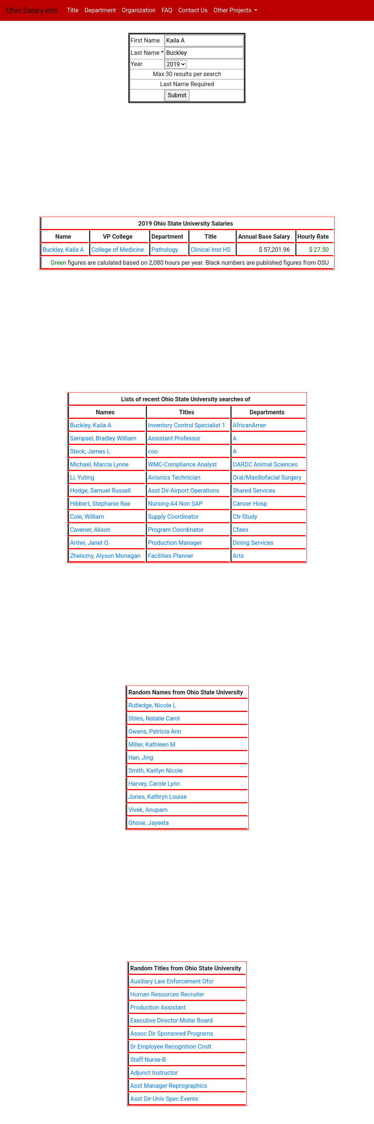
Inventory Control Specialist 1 (187, 425)
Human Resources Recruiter (167, 994)
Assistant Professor (174, 438)
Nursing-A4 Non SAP (175, 503)
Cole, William (87, 516)
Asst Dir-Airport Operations (183, 490)
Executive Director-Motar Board (171, 1020)
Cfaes (240, 529)
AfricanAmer (249, 425)
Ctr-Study (245, 516)
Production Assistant (158, 1007)
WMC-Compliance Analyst (182, 464)
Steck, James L (90, 451)
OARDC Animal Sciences (265, 464)
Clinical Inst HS (210, 249)
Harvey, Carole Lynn (154, 783)
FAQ (166, 10)
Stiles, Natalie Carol (154, 718)
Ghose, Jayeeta (148, 822)
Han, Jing (140, 757)
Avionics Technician (174, 477)
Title (74, 10)
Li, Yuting (82, 477)
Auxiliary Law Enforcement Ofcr (171, 981)
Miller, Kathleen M (151, 744)
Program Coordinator (176, 529)
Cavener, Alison (90, 529)
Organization (138, 10)
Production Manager (175, 542)
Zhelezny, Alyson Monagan (105, 555)
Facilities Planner (170, 555)
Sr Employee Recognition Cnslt (170, 1046)
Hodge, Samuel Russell (100, 490)
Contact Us (193, 10)
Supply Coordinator (173, 516)
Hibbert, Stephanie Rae (100, 503)
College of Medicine (117, 249)
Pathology (164, 249)
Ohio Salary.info (32, 10)
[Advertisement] (187, 164)
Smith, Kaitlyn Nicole (155, 770)
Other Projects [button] (233, 10)
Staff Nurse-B (148, 1059)
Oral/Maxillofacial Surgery (267, 477)
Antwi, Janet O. (90, 542)
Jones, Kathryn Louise (157, 796)
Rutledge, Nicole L (152, 705)
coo (153, 451)
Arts (238, 555)
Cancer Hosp (250, 503)
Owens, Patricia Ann (154, 731)
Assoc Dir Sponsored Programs (171, 1033)
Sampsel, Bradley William (103, 438)
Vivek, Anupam (147, 809)
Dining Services (253, 542)
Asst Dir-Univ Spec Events (164, 1098)
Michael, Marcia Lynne (99, 464)
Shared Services (254, 490)
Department (100, 10)
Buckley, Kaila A (63, 249)
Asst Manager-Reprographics (168, 1085)
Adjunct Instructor (153, 1072)
